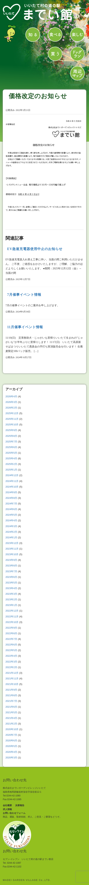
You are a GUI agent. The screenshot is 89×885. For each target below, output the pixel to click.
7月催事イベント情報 (24, 294)
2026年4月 (11, 396)
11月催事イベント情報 (25, 327)
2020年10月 (11, 729)
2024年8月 (11, 498)
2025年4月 (11, 458)
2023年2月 (11, 599)
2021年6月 (11, 706)
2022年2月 (11, 667)
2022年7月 (11, 639)
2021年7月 (11, 701)
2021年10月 (11, 684)
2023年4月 (11, 588)
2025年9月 (11, 430)
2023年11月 (11, 548)
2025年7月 (11, 441)
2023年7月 (11, 571)
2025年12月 (11, 413)
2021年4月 (11, 718)
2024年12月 (11, 475)
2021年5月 (11, 712)
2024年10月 (11, 486)
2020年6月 (11, 740)
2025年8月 (11, 436)
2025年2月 (11, 464)
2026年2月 (11, 407)
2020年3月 (11, 757)
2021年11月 (11, 678)
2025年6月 (11, 447)
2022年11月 (11, 616)
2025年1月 (11, 469)
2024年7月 (11, 503)
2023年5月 (11, 582)
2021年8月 (11, 695)
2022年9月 (11, 627)
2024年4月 (11, 520)
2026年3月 (11, 402)
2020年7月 (11, 734)
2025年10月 (11, 424)
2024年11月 (11, 481)
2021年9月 (11, 689)
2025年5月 (11, 452)
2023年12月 (11, 543)
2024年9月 (11, 492)
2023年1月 (11, 605)
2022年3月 (11, 661)
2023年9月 (11, 560)
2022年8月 (11, 633)
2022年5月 (11, 650)
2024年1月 (11, 537)
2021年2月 (11, 723)
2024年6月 (11, 509)
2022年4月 (11, 655)
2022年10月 (11, 622)
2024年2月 (11, 531)
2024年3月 (11, 526)
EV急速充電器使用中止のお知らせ (34, 249)
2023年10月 (11, 554)
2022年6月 (11, 644)
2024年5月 (11, 514)
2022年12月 (11, 610)
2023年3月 (11, 593)
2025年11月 (11, 418)
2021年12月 (11, 672)
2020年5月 (11, 746)
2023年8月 (11, 565)
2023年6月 (11, 577)
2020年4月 (11, 752)
